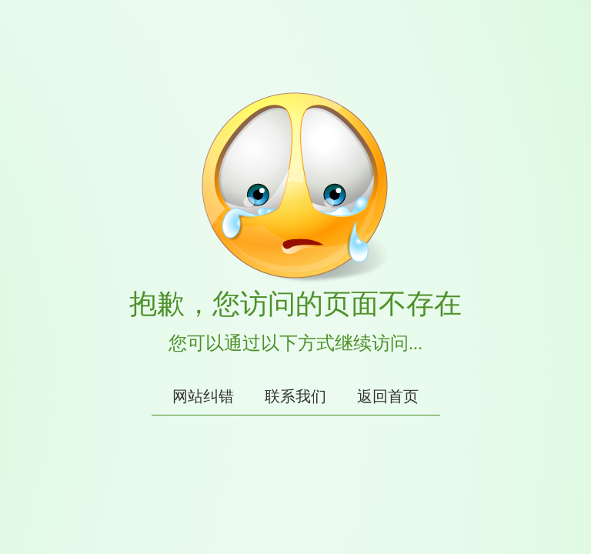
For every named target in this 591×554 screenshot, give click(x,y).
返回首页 (388, 396)
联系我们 (295, 396)
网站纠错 (203, 396)
